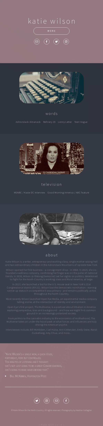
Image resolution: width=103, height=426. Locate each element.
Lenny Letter (65, 122)
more (52, 31)
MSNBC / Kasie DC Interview (29, 192)
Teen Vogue (80, 122)
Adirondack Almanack (28, 122)
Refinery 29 (49, 122)
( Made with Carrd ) (52, 425)
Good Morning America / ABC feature (68, 192)
